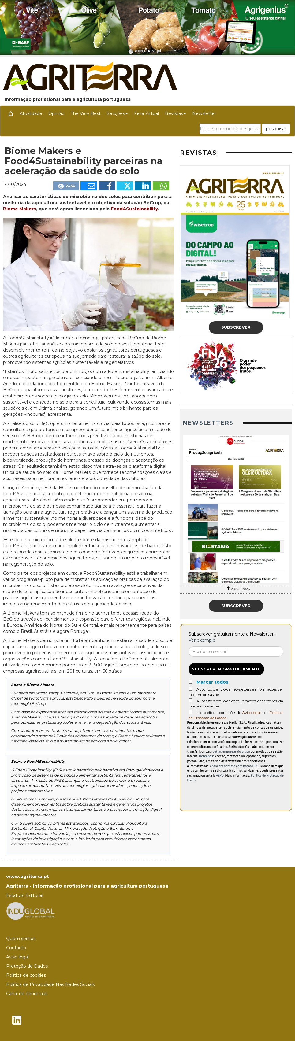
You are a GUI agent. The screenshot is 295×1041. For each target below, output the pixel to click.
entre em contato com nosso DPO (234, 766)
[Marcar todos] (190, 682)
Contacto (16, 948)
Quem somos (20, 938)
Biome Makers (19, 209)
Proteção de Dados (27, 966)
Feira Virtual (146, 113)
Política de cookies (26, 975)
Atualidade (31, 113)
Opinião (56, 113)
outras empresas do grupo (231, 752)
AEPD (220, 775)
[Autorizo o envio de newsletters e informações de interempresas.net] (190, 689)
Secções (117, 113)
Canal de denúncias (26, 993)
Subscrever (236, 327)
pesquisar (276, 128)
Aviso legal (251, 712)
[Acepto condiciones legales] (190, 712)
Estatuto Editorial (24, 895)
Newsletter (204, 113)
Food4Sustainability (134, 209)
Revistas (175, 113)
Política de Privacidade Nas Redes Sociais (50, 984)
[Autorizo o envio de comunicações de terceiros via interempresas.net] (190, 700)
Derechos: (206, 756)
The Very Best (86, 113)
